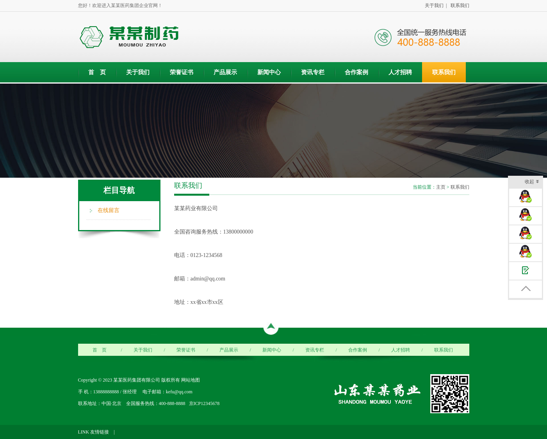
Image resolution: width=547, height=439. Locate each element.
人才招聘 (400, 72)
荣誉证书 (181, 72)
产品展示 (225, 72)
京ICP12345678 (204, 403)
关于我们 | (434, 5)
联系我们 (458, 5)
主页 (440, 187)
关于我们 (138, 72)
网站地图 (190, 380)
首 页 (97, 72)
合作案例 (356, 72)
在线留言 (108, 210)
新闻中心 (269, 72)
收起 (532, 182)
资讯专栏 (312, 72)
